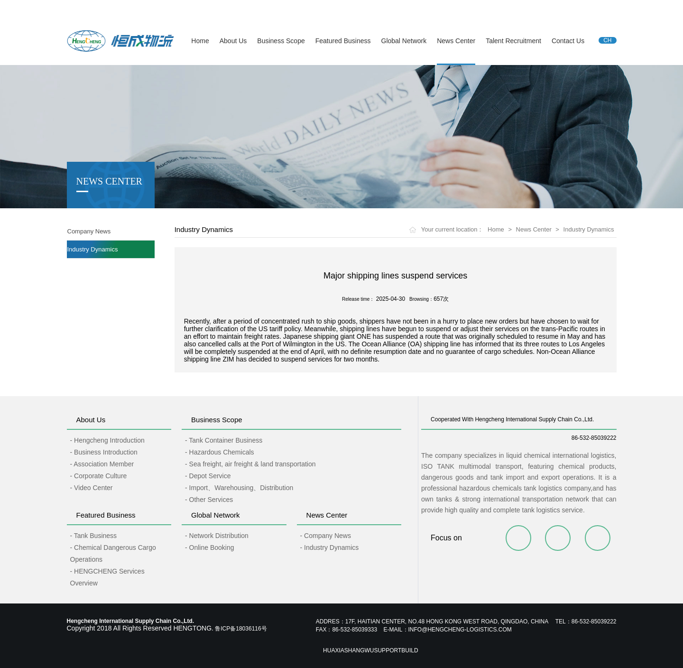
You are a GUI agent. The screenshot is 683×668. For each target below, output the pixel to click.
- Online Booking (209, 547)
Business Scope (281, 41)
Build (409, 650)
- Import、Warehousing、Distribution (239, 488)
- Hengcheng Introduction (107, 440)
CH (607, 40)
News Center (456, 41)
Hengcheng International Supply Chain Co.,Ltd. (126, 9)
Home (200, 41)
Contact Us (568, 41)
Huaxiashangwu (348, 650)
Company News (89, 231)
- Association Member (102, 464)
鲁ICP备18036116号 (241, 628)
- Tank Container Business (223, 440)
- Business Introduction (104, 452)
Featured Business (343, 41)
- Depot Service (208, 476)
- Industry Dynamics (329, 547)
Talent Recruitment (513, 41)
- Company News (325, 535)
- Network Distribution (217, 535)
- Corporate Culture (98, 476)
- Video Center (91, 488)
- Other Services (209, 499)
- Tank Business (93, 535)
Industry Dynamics (92, 249)
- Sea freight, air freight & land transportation (250, 464)
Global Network (404, 41)
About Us (233, 41)
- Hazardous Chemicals (219, 452)
